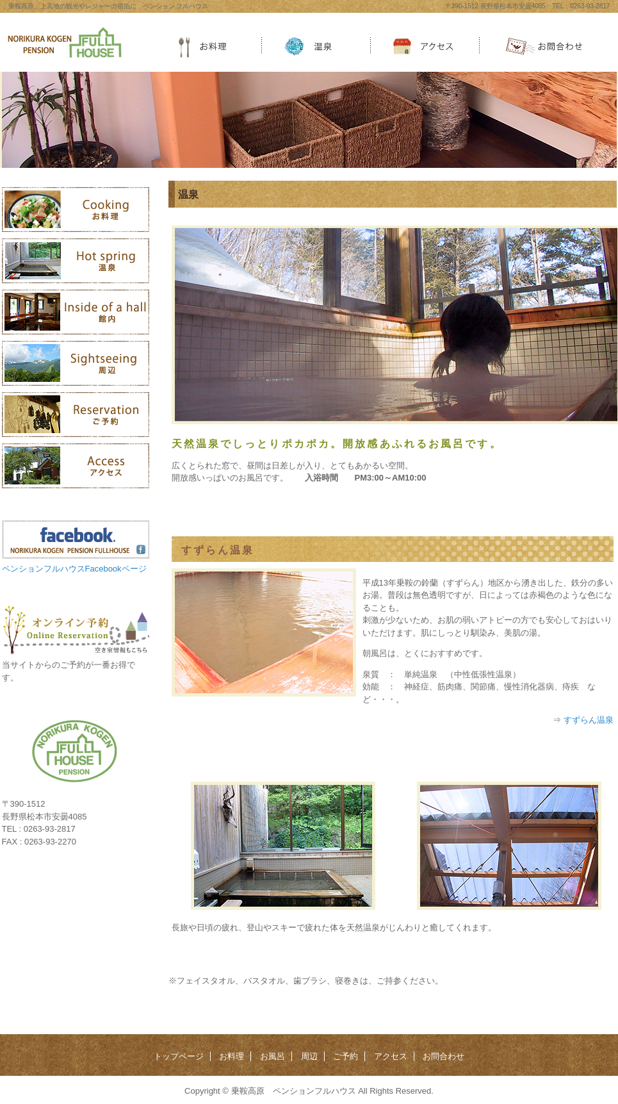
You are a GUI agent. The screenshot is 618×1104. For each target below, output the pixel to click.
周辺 (309, 1056)
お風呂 (272, 1056)
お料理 (231, 1056)
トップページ (179, 1056)
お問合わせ (443, 1056)
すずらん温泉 (589, 720)
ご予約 (345, 1056)
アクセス (390, 1056)
